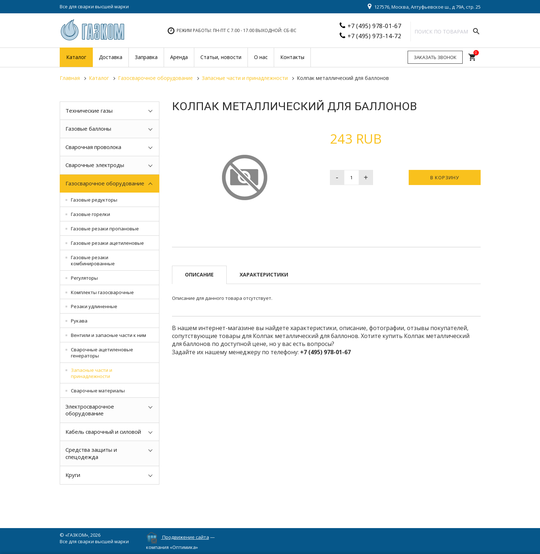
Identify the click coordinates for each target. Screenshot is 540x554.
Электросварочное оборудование (89, 410)
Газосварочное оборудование (104, 183)
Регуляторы (84, 278)
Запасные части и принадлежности (91, 373)
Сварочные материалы (98, 390)
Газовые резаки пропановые (105, 228)
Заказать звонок (435, 57)
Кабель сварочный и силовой (103, 431)
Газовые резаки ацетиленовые (107, 243)
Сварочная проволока (93, 146)
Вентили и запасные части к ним (108, 335)
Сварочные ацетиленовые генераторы (102, 352)
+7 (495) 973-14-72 (374, 36)
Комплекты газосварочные (102, 292)
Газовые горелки (90, 214)
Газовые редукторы (94, 200)
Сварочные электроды (94, 164)
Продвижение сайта (185, 537)
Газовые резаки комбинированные (93, 260)
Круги (72, 474)
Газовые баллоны (88, 128)
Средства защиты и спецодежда (91, 453)
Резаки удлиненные (94, 306)
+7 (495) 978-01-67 (374, 26)
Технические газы (89, 110)
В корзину (444, 177)
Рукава (79, 320)
